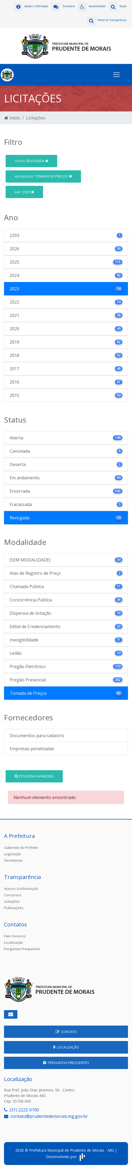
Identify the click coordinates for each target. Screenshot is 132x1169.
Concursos (12, 895)
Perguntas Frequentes (22, 948)
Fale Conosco (15, 936)
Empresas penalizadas (32, 749)
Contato (66, 1031)
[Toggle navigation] (116, 75)
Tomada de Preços (43, 176)
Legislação (12, 853)
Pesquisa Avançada (34, 776)
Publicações (14, 907)
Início (12, 118)
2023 (24, 192)
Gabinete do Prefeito (21, 847)
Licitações (12, 901)
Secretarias (13, 860)
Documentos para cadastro (37, 735)
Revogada (31, 160)
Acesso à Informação (21, 888)
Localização (13, 942)
